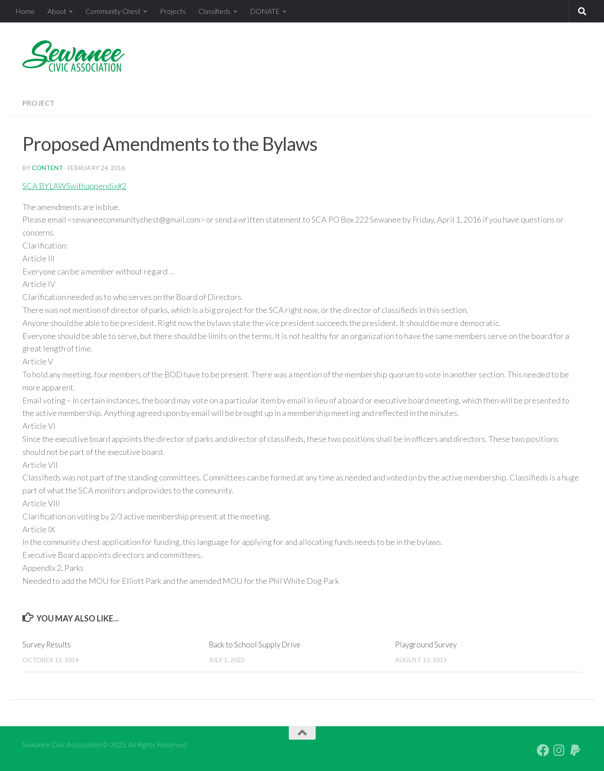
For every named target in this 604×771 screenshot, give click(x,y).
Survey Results (46, 644)
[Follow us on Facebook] (543, 750)
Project (38, 103)
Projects (173, 11)
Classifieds (214, 11)
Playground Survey (426, 644)
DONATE (265, 11)
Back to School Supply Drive (254, 644)
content (47, 167)
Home (25, 11)
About (56, 11)
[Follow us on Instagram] (559, 750)
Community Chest (113, 11)
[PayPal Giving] (575, 750)
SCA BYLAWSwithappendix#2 (74, 186)
